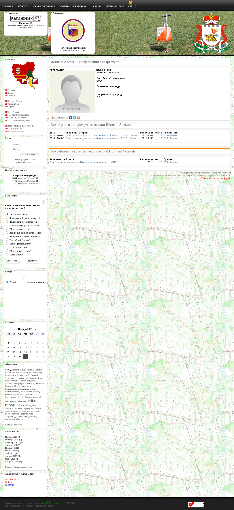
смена (8, 413)
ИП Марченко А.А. (54, 503)
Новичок (9, 386)
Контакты (11, 95)
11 (14, 347)
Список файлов (14, 128)
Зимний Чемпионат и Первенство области (21, 376)
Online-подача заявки (17, 117)
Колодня (14, 380)
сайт (38, 411)
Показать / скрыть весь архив (18, 467)
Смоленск (29, 394)
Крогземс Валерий (26, 178)
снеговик (16, 413)
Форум (10, 106)
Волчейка (37, 369)
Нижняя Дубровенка (34, 383)
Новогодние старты (23, 386)
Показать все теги (13, 424)
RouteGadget (13, 112)
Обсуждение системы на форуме (215, 181)
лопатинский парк (13, 408)
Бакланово (27, 369)
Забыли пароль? (22, 162)
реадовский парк (27, 411)
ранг (7, 411)
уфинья (32, 416)
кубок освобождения (26, 405)
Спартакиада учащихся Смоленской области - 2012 (83, 165)
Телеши (28, 397)
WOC (7, 369)
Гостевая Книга (14, 101)
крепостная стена (18, 401)
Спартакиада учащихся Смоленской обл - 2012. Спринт (102, 137)
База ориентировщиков (18, 115)
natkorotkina (13, 479)
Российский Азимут (14, 394)
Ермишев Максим (26, 181)
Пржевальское (11, 389)
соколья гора (27, 413)
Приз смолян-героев (29, 391)
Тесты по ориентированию (19, 120)
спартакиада (11, 416)
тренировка (23, 416)
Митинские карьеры (14, 383)
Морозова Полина (26, 183)
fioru (9, 482)
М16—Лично (170, 137)
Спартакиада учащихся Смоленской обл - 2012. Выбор (101, 140)
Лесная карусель (27, 380)
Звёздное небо (23, 375)
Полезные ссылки (15, 131)
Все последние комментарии (20, 126)
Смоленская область (14, 397)
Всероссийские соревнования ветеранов (23, 372)
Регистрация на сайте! (25, 159)
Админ (10, 485)
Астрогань (16, 369)
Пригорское (24, 389)
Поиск (10, 93)
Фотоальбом (13, 104)
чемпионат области (14, 419)
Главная (11, 90)
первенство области (32, 408)
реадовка (14, 411)
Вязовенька (10, 375)
